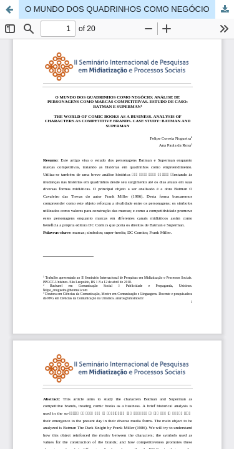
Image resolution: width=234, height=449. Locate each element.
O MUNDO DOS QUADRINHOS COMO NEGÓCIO (117, 9)
